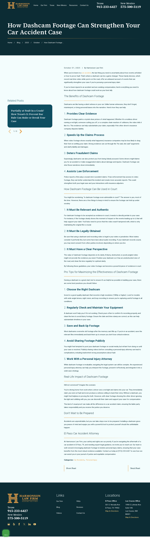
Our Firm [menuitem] (44, 5)
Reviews (79, 507)
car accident (86, 73)
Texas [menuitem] (52, 5)
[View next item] (21, 109)
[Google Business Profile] (9, 524)
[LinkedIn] (29, 524)
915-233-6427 (107, 7)
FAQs (78, 501)
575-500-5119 (130, 7)
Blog (58, 507)
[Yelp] (14, 524)
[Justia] (40, 524)
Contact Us (80, 513)
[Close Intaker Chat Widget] (142, 467)
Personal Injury (91, 460)
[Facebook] (19, 524)
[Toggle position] (138, 467)
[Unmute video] (110, 467)
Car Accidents (79, 460)
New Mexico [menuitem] (62, 5)
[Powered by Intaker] (130, 534)
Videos (59, 513)
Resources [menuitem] (73, 5)
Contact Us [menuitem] (84, 5)
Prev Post (71, 468)
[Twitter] (24, 524)
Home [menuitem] (35, 5)
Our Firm (59, 501)
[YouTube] (34, 524)
